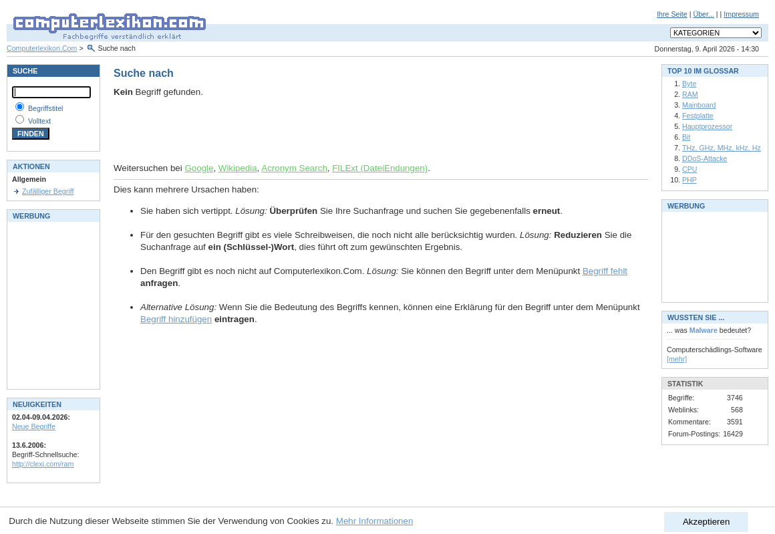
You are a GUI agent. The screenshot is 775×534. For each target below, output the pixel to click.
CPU (690, 169)
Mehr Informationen (375, 521)
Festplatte (698, 116)
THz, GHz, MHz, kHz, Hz (721, 148)
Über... (703, 14)
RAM (690, 94)
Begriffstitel (45, 108)
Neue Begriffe (33, 426)
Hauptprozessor (707, 126)
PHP (689, 180)
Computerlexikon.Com (42, 48)
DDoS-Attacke (705, 158)
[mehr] (677, 359)
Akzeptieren (706, 522)
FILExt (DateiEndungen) (380, 168)
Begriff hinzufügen (176, 319)
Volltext (39, 121)
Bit (686, 137)
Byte (689, 84)
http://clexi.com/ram (42, 464)
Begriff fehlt (605, 271)
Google (198, 168)
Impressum (741, 14)
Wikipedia (237, 168)
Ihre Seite (672, 14)
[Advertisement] (270, 130)
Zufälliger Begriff (47, 191)
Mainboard (699, 105)
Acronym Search (294, 168)
